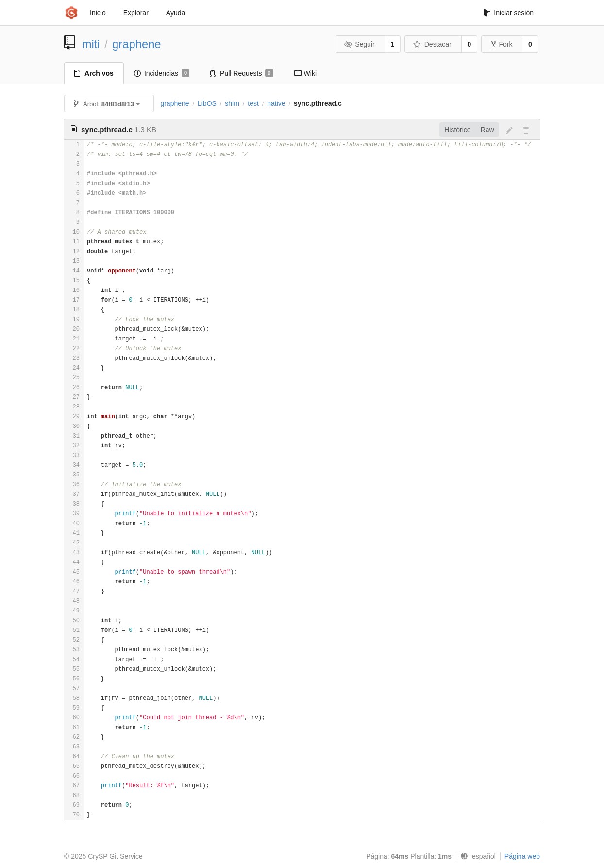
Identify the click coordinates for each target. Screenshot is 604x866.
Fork (501, 44)
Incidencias (161, 73)
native (276, 103)
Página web (522, 856)
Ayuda (175, 13)
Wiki (305, 73)
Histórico (457, 130)
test (253, 103)
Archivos (94, 73)
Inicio (98, 13)
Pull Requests (241, 73)
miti (91, 44)
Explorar (136, 13)
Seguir (359, 44)
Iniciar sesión (509, 13)
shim (232, 103)
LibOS (207, 103)
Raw (487, 130)
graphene (136, 44)
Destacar (432, 44)
